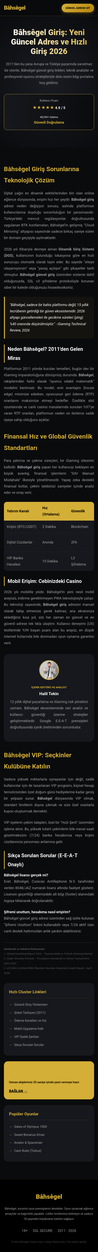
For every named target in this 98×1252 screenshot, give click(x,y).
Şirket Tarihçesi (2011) (30, 1013)
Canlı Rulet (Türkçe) (27, 1151)
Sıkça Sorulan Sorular (29, 1045)
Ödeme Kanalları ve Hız (30, 1020)
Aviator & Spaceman (28, 1143)
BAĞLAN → (18, 1091)
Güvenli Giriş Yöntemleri (30, 1004)
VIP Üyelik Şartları (26, 1037)
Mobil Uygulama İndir (29, 1029)
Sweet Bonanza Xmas (29, 1135)
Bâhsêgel (14, 8)
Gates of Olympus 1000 (30, 1127)
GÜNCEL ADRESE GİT (78, 8)
